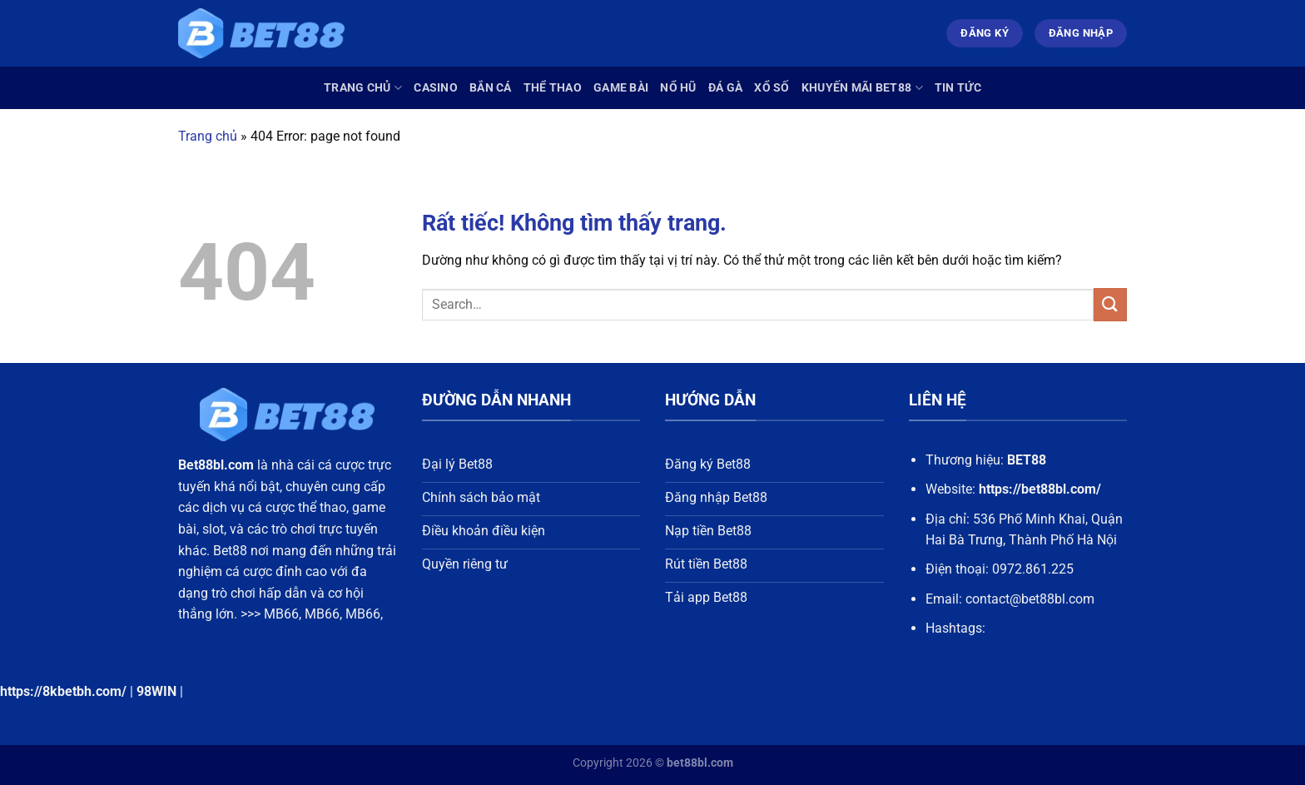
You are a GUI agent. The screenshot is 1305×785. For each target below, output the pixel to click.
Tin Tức (958, 88)
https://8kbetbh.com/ (63, 691)
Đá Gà (725, 88)
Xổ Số (771, 88)
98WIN (156, 691)
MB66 (281, 614)
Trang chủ (363, 88)
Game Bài (620, 88)
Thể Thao (552, 88)
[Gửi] (1110, 304)
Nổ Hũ (678, 88)
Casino (436, 88)
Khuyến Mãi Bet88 (862, 88)
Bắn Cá (490, 88)
